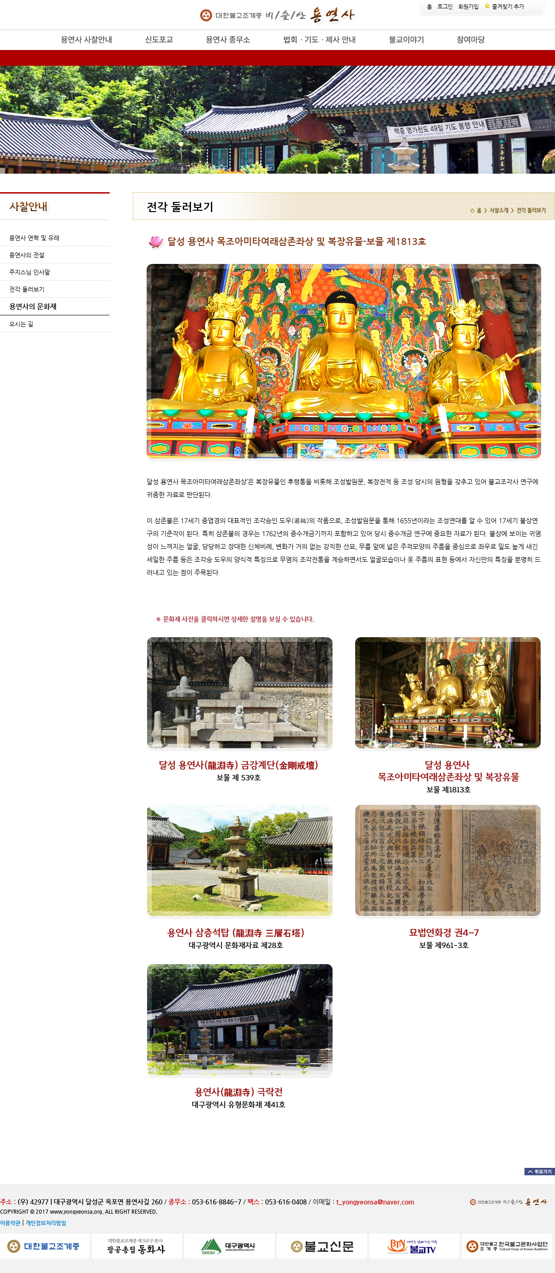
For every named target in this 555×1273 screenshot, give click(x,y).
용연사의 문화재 (32, 306)
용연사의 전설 (26, 254)
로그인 (445, 6)
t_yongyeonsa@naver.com (375, 1201)
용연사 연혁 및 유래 (34, 237)
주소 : (8, 1201)
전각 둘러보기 (26, 289)
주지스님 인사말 (29, 272)
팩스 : (256, 1201)
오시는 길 (21, 323)
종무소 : (180, 1201)
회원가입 (468, 6)
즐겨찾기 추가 (504, 6)
